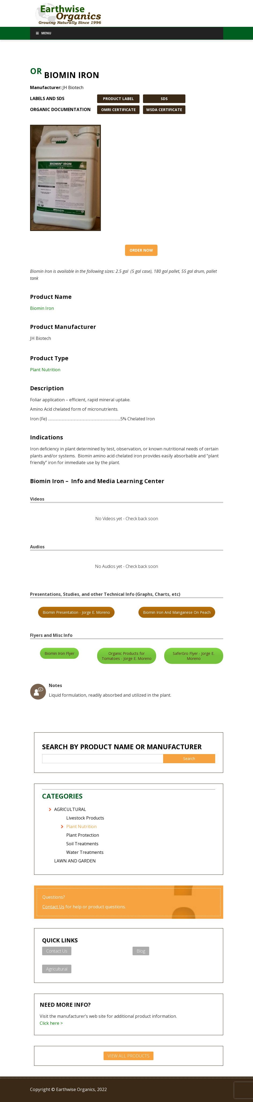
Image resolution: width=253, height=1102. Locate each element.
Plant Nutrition (45, 370)
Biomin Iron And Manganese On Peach (177, 612)
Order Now (141, 250)
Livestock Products (85, 818)
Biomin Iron (42, 308)
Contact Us (53, 907)
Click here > (51, 1023)
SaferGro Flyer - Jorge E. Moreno (193, 656)
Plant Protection (82, 835)
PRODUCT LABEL (118, 98)
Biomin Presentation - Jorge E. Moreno (76, 612)
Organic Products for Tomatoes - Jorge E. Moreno (127, 656)
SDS (164, 98)
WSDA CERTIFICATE (164, 109)
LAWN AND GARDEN (75, 861)
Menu (43, 33)
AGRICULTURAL (70, 809)
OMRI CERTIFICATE (118, 109)
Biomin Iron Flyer (59, 653)
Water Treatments (85, 852)
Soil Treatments (82, 844)
